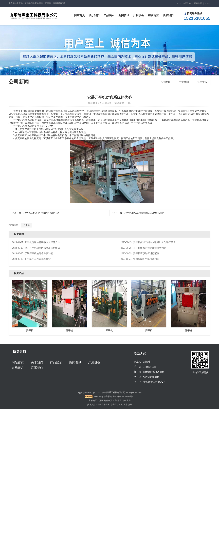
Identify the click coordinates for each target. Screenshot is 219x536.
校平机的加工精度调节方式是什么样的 (138, 213)
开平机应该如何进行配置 (139, 253)
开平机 (16, 120)
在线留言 (18, 368)
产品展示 (56, 362)
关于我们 (37, 362)
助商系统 (108, 396)
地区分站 (187, 3)
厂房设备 (94, 362)
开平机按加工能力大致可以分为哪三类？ (147, 242)
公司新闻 (166, 82)
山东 (124, 400)
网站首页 (18, 362)
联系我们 (37, 368)
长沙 (110, 400)
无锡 (101, 400)
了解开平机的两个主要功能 (32, 253)
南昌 (119, 400)
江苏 (115, 400)
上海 (128, 400)
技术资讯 (202, 82)
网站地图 (198, 3)
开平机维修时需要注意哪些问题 (143, 248)
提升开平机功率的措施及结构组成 (36, 248)
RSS (178, 3)
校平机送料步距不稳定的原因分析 (35, 213)
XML (207, 3)
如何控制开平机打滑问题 (139, 259)
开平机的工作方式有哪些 (31, 259)
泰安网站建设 (117, 404)
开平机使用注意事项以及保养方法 (36, 242)
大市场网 (128, 404)
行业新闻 (184, 82)
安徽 (106, 400)
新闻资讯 (75, 362)
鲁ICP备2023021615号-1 (123, 396)
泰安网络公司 (103, 404)
